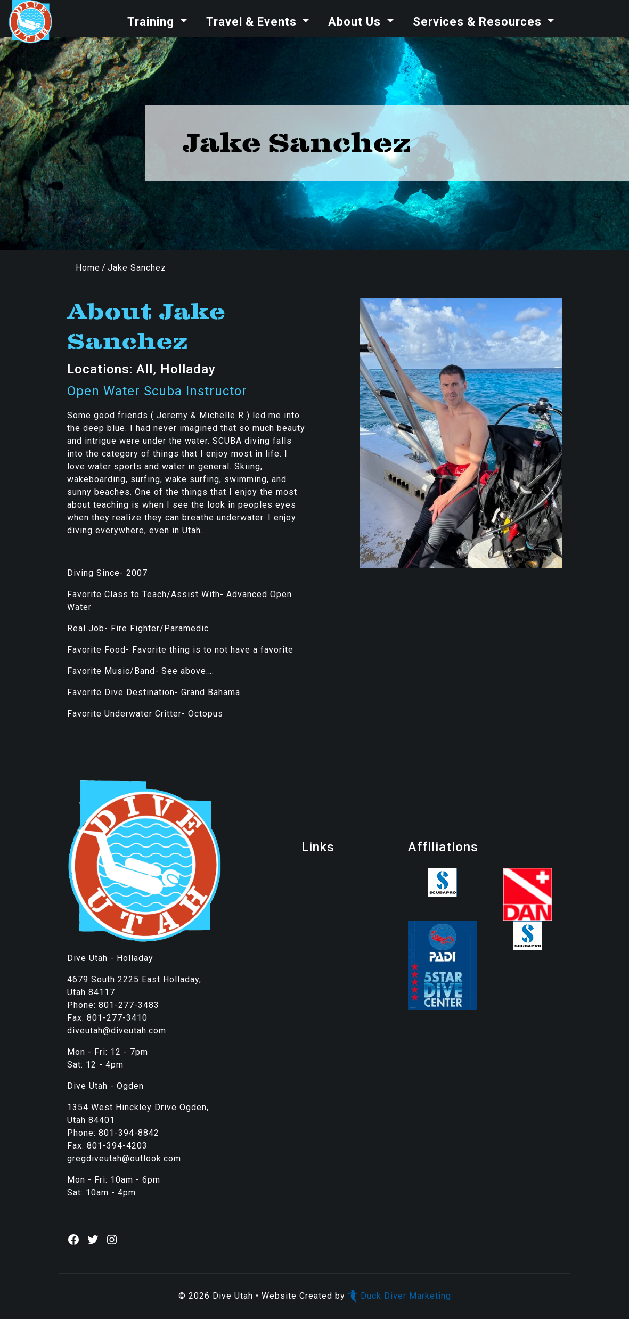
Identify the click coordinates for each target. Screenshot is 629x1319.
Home (88, 268)
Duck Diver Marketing (399, 1296)
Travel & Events (253, 21)
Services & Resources (479, 21)
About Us (356, 21)
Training (152, 21)
